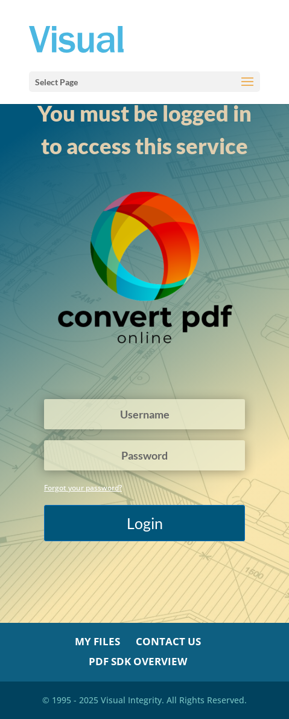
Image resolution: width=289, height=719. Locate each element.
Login (145, 523)
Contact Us (168, 641)
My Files (97, 641)
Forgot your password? (83, 488)
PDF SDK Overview (138, 661)
